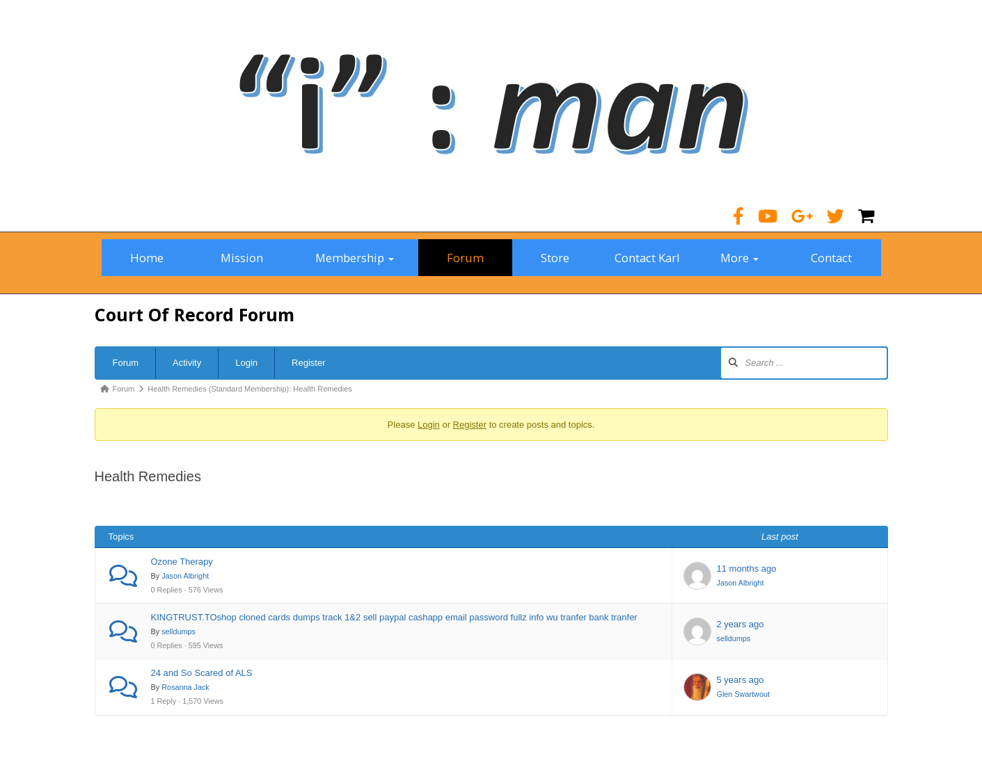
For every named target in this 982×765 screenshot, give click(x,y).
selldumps (178, 631)
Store (555, 258)
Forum (465, 258)
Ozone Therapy (182, 561)
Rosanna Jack (185, 687)
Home (147, 258)
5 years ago (740, 680)
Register (308, 362)
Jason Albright (185, 576)
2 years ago (740, 624)
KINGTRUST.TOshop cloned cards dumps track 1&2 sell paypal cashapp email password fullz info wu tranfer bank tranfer (394, 617)
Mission (242, 258)
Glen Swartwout (743, 694)
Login (246, 362)
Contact (831, 258)
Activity (187, 362)
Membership (354, 258)
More (739, 258)
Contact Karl (647, 258)
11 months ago (747, 568)
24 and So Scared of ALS (202, 673)
